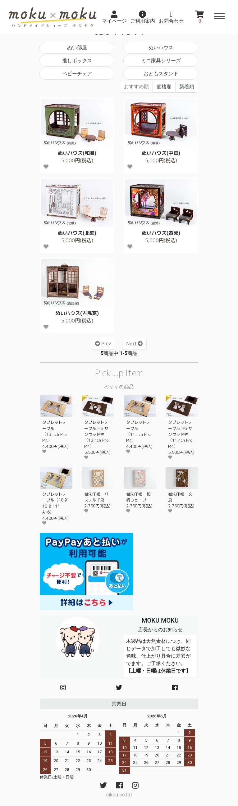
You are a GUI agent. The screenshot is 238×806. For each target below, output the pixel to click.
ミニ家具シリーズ (161, 61)
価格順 (164, 87)
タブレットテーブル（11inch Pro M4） (138, 431)
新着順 (186, 87)
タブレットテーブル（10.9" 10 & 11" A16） (55, 503)
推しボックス (77, 61)
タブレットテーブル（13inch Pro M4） (54, 431)
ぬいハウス (161, 47)
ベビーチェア (77, 74)
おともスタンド (161, 74)
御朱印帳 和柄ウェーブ (138, 497)
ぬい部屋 (77, 47)
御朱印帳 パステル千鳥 (96, 497)
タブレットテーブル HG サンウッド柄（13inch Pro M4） (96, 434)
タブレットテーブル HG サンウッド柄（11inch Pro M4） (180, 434)
